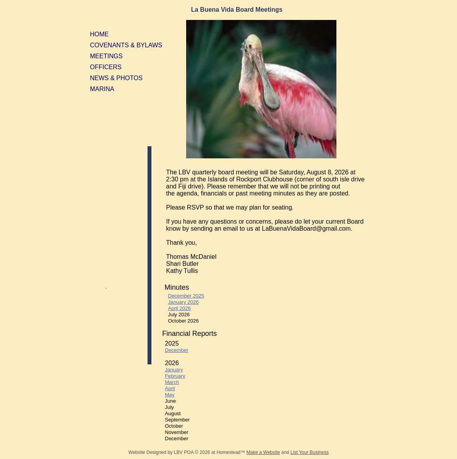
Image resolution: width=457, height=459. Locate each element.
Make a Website (263, 452)
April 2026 (179, 308)
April (170, 388)
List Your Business (309, 452)
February (175, 376)
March (172, 382)
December (176, 350)
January (174, 370)
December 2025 (186, 296)
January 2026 (183, 302)
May (170, 395)
